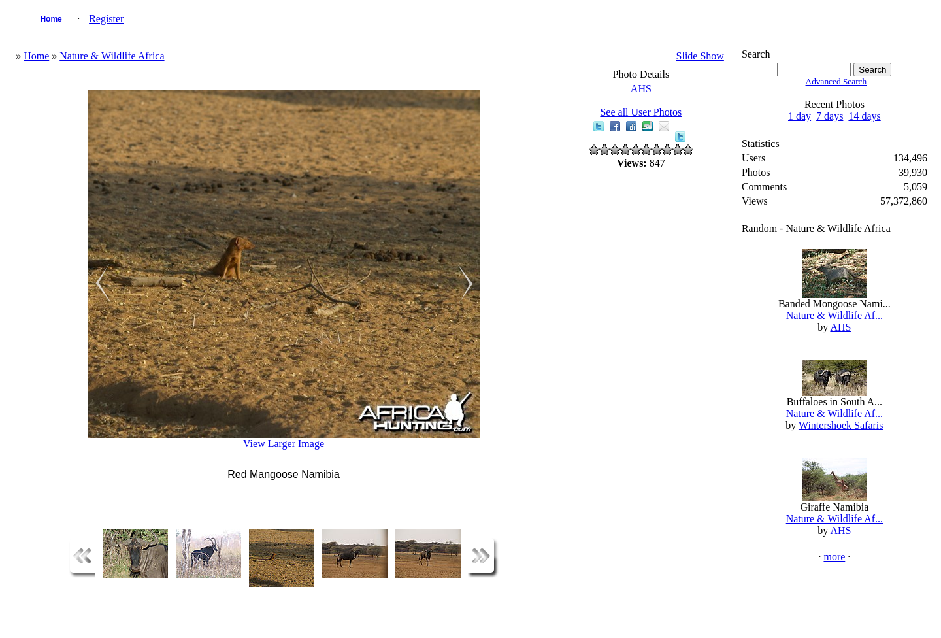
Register (106, 18)
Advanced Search (836, 81)
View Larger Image (283, 443)
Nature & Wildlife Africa (111, 55)
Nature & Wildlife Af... (834, 315)
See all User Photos (641, 112)
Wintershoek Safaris (841, 425)
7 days (829, 116)
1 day (799, 116)
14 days (864, 116)
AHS (641, 88)
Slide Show (700, 55)
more (834, 556)
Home (50, 19)
